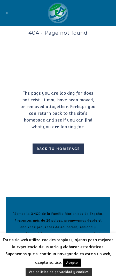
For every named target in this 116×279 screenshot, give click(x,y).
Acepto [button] (72, 263)
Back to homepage (58, 149)
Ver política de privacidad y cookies (59, 272)
